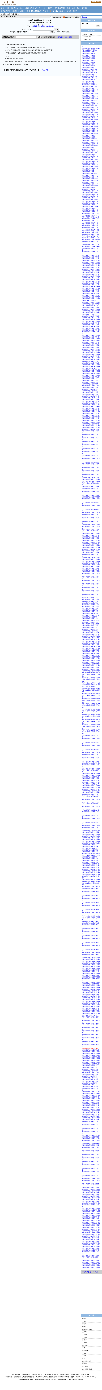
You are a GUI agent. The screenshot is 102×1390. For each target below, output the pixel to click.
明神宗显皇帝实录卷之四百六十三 (91, 996)
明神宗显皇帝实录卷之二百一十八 (91, 410)
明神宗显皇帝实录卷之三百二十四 (91, 639)
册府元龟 (84, 1340)
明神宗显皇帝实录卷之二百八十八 (91, 565)
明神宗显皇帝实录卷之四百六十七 (91, 1003)
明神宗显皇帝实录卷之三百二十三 (91, 638)
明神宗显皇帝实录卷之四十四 (90, 125)
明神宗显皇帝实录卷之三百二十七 (91, 645)
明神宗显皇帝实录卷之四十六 (90, 128)
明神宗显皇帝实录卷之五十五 (90, 144)
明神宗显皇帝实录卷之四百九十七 (91, 1060)
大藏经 (21, 11)
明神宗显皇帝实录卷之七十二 (90, 173)
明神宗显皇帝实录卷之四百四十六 (91, 965)
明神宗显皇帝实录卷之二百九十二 (91, 571)
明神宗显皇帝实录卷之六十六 (90, 163)
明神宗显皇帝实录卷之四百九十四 (91, 1055)
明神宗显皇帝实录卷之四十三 (90, 123)
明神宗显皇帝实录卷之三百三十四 (91, 657)
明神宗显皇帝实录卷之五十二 (90, 138)
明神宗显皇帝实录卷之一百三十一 (91, 274)
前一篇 (3, 16)
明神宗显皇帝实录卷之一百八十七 (91, 356)
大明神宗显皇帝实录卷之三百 (90, 598)
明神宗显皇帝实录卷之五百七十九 (91, 1234)
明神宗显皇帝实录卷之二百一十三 (91, 401)
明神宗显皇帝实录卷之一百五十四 (91, 312)
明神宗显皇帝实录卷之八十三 (90, 192)
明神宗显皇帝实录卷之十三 (89, 71)
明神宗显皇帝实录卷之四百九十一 (91, 1050)
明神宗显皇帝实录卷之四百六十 (90, 991)
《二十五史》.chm (87, 34)
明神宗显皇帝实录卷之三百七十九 (91, 792)
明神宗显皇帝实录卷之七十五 (90, 178)
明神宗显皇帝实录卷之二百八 (90, 392)
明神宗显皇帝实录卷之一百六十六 (91, 335)
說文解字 (84, 1364)
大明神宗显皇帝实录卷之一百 (90, 222)
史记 (83, 1358)
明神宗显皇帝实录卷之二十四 (90, 90)
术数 (43, 8)
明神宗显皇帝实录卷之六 (88, 58)
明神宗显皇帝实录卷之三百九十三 (91, 832)
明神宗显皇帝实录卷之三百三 (90, 603)
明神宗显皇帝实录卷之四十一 (90, 119)
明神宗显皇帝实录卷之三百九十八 (91, 841)
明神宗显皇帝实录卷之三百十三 (90, 620)
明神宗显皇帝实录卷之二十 (89, 83)
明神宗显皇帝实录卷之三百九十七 (91, 839)
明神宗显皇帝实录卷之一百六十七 (91, 337)
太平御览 (84, 1334)
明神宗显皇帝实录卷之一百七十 (90, 342)
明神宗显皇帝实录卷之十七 (89, 78)
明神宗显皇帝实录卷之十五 (89, 74)
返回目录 (8, 16)
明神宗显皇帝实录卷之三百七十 (90, 777)
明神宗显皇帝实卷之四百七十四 (90, 1015)
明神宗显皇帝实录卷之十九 (89, 81)
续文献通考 (85, 1345)
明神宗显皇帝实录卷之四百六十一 (91, 992)
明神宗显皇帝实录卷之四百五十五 (91, 982)
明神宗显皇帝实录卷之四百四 (90, 851)
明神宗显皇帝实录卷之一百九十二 (91, 365)
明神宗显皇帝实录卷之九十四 (90, 211)
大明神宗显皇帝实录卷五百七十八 (91, 1232)
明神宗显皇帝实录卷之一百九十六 (91, 371)
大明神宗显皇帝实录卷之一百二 (90, 225)
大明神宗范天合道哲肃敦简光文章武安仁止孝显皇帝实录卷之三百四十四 (91, 679)
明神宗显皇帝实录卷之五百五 (90, 1074)
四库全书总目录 (86, 1361)
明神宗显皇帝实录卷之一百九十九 (91, 377)
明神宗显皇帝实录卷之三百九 (90, 613)
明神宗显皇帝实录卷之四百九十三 (91, 1053)
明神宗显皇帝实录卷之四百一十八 (91, 879)
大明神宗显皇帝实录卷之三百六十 (91, 752)
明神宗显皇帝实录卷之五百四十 (90, 1145)
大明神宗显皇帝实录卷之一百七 (90, 234)
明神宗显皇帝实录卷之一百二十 (90, 255)
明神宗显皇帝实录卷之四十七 (90, 130)
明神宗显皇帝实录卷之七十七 (90, 182)
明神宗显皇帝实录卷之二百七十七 (91, 545)
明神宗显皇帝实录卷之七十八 (90, 184)
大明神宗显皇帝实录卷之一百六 (90, 232)
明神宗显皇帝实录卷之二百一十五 (91, 405)
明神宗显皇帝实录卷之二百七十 (90, 535)
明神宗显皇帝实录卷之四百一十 (90, 864)
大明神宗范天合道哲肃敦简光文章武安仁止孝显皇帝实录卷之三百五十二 (91, 721)
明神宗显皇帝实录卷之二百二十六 (91, 424)
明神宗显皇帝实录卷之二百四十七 (91, 479)
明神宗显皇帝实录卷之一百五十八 (91, 319)
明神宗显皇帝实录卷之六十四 (90, 159)
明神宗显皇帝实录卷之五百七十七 (91, 1231)
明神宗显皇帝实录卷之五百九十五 (91, 1265)
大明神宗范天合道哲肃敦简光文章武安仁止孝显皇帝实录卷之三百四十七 (91, 695)
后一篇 (14, 16)
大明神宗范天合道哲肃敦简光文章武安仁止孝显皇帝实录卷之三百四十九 (91, 705)
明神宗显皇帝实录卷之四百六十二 (91, 994)
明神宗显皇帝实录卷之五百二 (90, 1069)
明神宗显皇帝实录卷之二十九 (90, 98)
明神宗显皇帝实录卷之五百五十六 (91, 1192)
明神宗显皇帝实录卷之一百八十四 (91, 351)
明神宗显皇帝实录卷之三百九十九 (91, 843)
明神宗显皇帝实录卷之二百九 (90, 394)
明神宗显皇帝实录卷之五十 (89, 135)
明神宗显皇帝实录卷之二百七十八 (91, 547)
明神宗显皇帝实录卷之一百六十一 (91, 325)
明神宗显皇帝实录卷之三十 (89, 100)
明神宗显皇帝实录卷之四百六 (90, 857)
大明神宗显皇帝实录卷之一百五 (90, 231)
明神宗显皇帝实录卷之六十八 (90, 166)
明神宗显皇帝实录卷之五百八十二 (91, 1239)
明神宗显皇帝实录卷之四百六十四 (91, 998)
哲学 (56, 8)
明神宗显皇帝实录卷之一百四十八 (91, 302)
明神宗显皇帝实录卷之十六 (89, 76)
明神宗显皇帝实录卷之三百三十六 (91, 660)
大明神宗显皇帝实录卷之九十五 (90, 213)
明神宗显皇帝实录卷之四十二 (90, 121)
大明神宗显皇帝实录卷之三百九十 (91, 825)
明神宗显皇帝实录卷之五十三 (90, 140)
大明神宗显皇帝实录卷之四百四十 (91, 952)
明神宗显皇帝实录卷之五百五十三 (91, 1187)
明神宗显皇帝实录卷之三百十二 (90, 618)
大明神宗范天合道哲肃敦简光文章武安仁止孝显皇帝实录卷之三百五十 (91, 710)
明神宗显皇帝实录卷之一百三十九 (91, 288)
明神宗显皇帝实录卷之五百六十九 (91, 1217)
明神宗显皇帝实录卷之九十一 (90, 206)
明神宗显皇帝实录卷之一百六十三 (91, 328)
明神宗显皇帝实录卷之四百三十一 (91, 923)
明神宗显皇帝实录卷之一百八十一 (91, 345)
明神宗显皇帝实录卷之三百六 (90, 608)
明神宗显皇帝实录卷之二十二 (90, 86)
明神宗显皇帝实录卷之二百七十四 (91, 542)
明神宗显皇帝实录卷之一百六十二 (91, 326)
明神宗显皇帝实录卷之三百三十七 (91, 662)
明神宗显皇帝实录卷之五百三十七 (91, 1138)
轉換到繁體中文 (96, 2)
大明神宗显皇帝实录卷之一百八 (90, 236)
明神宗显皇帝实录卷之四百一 (90, 846)
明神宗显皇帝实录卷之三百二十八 (91, 646)
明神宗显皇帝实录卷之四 (88, 55)
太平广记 (84, 1332)
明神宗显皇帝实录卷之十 (88, 65)
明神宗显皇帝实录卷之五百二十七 (91, 1114)
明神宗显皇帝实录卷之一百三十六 (91, 283)
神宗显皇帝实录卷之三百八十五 (90, 810)
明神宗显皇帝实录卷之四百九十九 (91, 1064)
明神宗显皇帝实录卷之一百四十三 (91, 295)
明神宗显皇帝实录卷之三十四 (90, 107)
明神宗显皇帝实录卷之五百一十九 (91, 1100)
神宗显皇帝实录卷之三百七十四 (90, 784)
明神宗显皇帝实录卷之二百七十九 (91, 549)
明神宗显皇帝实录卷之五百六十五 (91, 1210)
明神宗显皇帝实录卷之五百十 (90, 1083)
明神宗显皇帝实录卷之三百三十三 (91, 655)
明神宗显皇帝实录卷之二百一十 (90, 396)
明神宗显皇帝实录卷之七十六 (90, 180)
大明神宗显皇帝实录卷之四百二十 (91, 886)
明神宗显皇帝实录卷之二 (88, 51)
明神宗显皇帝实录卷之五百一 (90, 1067)
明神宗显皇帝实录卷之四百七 (90, 858)
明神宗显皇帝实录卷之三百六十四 (91, 763)
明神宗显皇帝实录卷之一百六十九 (91, 340)
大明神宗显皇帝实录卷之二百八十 (91, 551)
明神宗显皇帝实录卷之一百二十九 (91, 271)
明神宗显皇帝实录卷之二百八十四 (91, 558)
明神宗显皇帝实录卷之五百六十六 (91, 1212)
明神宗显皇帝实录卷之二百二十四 (91, 420)
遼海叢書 (84, 8)
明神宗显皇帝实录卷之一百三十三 (91, 278)
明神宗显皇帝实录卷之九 (88, 64)
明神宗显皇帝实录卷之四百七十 (90, 1008)
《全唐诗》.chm (86, 39)
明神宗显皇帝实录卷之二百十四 (90, 403)
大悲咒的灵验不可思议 (90, 1272)
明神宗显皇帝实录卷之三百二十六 (91, 643)
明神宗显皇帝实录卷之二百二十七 (91, 425)
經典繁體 (62, 8)
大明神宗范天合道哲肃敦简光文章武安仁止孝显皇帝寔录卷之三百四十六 (91, 690)
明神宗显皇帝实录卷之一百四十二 (91, 293)
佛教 (68, 8)
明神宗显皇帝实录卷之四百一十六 (91, 874)
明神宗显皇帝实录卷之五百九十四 (91, 1264)
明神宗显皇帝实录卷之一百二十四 (91, 262)
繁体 (63, 11)
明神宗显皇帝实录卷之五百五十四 (91, 1189)
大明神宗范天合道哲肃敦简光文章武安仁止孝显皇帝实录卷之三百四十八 (91, 700)
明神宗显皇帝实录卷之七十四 (90, 177)
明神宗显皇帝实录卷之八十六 (90, 198)
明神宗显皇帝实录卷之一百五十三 (91, 311)
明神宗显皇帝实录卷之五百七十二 (91, 1222)
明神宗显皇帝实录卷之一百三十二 (91, 276)
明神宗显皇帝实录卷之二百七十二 (91, 538)
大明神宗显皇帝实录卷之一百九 (90, 238)
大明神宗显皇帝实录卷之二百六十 (91, 512)
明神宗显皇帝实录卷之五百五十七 (91, 1194)
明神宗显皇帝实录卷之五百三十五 (91, 1135)
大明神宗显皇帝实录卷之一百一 (90, 224)
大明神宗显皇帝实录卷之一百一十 (91, 239)
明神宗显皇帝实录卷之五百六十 (90, 1199)
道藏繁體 (14, 11)
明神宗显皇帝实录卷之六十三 (90, 158)
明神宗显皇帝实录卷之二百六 (90, 389)
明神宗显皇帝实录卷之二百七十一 (91, 537)
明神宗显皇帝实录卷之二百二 (90, 382)
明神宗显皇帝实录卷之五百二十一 (91, 1104)
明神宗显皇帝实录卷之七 (88, 60)
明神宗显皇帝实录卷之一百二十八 (91, 269)
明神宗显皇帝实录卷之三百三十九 (91, 665)
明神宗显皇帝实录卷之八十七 (90, 199)
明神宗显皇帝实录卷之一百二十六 (91, 265)
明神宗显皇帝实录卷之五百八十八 (91, 1250)
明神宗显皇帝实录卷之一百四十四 (91, 297)
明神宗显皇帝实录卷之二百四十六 (91, 478)
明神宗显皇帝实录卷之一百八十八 (91, 358)
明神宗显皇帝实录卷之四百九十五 (91, 1057)
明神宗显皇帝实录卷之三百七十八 (91, 791)
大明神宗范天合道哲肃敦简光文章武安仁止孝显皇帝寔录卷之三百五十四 (91, 731)
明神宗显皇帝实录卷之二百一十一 (91, 398)
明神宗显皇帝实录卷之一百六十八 (91, 338)
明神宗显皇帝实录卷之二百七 (90, 391)
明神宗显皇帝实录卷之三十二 (90, 104)
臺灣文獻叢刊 (5, 11)
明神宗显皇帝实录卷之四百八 (90, 860)
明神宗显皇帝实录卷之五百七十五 (91, 1227)
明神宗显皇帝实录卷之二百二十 (90, 413)
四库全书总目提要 (87, 1329)
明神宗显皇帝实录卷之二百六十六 (91, 525)
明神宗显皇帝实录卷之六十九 (90, 168)
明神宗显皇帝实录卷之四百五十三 (91, 977)
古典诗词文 (14, 8)
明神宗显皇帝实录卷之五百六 (90, 1076)
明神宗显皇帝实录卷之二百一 (90, 380)
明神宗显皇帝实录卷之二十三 (90, 88)
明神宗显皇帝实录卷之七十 (89, 170)
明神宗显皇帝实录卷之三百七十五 (91, 785)
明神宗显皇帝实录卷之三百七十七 (91, 789)
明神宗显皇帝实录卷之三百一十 (90, 615)
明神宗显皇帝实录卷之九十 (89, 205)
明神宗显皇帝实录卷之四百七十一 (91, 1010)
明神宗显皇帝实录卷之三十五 (90, 109)
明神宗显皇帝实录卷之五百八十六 (91, 1246)
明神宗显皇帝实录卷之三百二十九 (91, 648)
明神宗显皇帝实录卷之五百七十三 (91, 1224)
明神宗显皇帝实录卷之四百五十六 (91, 984)
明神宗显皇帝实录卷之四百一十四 (91, 871)
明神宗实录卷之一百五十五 (89, 314)
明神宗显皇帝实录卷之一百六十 (90, 323)
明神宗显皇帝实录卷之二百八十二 (91, 552)
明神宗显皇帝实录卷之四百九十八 (91, 1062)
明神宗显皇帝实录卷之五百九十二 (91, 1260)
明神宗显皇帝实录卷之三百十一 (90, 617)
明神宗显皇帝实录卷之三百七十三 (91, 782)
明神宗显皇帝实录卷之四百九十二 (91, 1052)
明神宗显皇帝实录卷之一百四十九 (91, 304)
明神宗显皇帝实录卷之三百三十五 (91, 658)
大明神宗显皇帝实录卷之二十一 (90, 85)
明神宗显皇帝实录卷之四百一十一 (91, 865)
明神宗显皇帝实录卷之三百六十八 (91, 773)
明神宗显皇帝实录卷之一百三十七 (91, 285)
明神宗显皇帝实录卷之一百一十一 (91, 245)
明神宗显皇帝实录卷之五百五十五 (91, 1191)
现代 (31, 8)
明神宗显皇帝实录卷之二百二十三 (91, 418)
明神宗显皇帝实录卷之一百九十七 (91, 373)
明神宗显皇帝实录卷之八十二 (90, 191)
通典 (83, 1348)
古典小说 (37, 8)
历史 (21, 8)
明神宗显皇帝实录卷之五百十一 (90, 1085)
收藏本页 (76, 17)
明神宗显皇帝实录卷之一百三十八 (91, 286)
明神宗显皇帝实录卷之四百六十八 (91, 1005)
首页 (2, 8)
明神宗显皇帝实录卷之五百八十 (90, 1236)
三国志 (84, 1356)
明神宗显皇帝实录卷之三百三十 (90, 650)
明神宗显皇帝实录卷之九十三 (90, 210)
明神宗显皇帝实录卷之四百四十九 (91, 970)
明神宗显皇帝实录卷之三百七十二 (91, 780)
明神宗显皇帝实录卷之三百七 (90, 610)
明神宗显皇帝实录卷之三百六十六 (91, 768)
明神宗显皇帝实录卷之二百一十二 (91, 399)
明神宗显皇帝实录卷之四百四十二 (91, 958)
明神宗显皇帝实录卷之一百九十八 (91, 375)
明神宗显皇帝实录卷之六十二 (90, 156)
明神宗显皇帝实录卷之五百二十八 (91, 1116)
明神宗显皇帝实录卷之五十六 (90, 145)
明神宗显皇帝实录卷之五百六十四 (91, 1208)
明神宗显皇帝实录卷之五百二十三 (91, 1107)
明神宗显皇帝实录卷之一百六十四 (91, 330)
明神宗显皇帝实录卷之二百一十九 (91, 411)
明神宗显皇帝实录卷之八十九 (90, 203)
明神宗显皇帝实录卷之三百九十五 (91, 836)
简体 (60, 11)
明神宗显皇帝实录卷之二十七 (90, 95)
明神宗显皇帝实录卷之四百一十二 (91, 867)
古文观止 (84, 1324)
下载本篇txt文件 (55, 17)
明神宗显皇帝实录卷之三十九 (90, 116)
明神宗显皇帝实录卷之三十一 (90, 102)
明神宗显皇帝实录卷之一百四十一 (91, 291)
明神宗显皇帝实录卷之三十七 (90, 112)
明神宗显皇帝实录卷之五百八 (90, 1079)
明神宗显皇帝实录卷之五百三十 (90, 1119)
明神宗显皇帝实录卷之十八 (89, 79)
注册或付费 (44, 70)
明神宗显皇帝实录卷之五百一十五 (91, 1093)
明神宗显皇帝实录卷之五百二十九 (91, 1118)
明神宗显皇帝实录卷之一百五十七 (91, 318)
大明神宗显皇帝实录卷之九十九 (90, 220)
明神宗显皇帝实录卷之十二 (89, 69)
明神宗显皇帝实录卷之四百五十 (90, 971)
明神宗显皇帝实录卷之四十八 (90, 131)
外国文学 (50, 8)
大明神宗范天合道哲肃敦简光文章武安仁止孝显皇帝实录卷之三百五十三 (91, 726)
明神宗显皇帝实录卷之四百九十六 (91, 1058)
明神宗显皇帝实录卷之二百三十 (90, 429)
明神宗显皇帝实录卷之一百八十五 (91, 352)
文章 (73, 8)
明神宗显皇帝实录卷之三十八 (90, 114)
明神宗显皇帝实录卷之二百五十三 (91, 495)
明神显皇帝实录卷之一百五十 (90, 305)
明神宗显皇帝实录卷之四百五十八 (91, 987)
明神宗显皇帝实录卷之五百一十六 (91, 1095)
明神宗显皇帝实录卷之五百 (89, 1065)
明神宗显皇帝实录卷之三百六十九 (91, 775)
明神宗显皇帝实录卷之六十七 (90, 165)
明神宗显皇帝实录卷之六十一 (90, 154)
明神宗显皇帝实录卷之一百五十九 (91, 321)
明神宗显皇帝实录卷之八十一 (90, 189)
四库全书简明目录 (87, 1369)
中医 (27, 11)
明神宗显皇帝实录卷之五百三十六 (91, 1137)
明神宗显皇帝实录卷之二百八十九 (91, 566)
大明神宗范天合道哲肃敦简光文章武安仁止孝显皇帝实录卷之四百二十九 (91, 917)
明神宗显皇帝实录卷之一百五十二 (91, 309)
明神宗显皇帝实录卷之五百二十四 (91, 1109)
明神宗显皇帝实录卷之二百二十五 (91, 422)
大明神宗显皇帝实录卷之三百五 (90, 606)
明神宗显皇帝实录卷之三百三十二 (91, 653)
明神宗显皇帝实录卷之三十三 (90, 105)
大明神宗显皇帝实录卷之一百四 (90, 229)
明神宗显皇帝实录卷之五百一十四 (91, 1092)
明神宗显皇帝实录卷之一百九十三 (91, 366)
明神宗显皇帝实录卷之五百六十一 (91, 1201)
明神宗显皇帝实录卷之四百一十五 (91, 872)
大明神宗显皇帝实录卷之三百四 (90, 605)
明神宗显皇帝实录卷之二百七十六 (91, 544)
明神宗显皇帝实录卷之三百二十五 (91, 641)
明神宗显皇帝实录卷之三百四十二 (91, 671)
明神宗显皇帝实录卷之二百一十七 (91, 408)
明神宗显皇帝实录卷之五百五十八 (91, 1196)
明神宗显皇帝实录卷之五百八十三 (91, 1241)
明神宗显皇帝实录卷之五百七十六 (91, 1229)
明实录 (69, 11)
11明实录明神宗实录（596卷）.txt (43, 26)
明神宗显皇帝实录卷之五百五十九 (91, 1198)
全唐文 (84, 1353)
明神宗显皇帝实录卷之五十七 (90, 147)
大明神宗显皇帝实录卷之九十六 (90, 215)
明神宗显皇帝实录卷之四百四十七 (91, 966)
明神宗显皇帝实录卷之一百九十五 (91, 370)
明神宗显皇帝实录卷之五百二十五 (91, 1111)
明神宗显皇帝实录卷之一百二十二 (91, 258)
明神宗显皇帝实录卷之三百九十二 (91, 831)
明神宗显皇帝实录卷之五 (88, 57)
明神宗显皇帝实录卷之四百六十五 (91, 999)
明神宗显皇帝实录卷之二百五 (90, 387)
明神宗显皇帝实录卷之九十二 (90, 208)
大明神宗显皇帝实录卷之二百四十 (91, 462)
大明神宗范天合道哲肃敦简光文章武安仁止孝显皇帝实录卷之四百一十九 (91, 883)
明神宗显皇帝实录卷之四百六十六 (91, 1001)
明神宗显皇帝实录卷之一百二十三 (91, 260)
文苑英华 (84, 1337)
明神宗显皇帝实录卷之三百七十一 (91, 778)
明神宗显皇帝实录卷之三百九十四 (91, 834)
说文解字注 (85, 1366)
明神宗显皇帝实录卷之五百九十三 (91, 1262)
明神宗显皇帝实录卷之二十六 (90, 93)
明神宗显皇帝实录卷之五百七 (90, 1078)
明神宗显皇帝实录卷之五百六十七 (91, 1213)
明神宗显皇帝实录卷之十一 (89, 67)
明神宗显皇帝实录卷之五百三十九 (91, 1144)
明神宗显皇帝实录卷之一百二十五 (91, 264)
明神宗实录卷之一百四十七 (89, 300)
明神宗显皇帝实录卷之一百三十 (90, 272)
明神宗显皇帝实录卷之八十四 (90, 194)
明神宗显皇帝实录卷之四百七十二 (91, 1011)
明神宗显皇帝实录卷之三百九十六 (91, 838)
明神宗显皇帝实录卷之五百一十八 (91, 1098)
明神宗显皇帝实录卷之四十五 (90, 126)
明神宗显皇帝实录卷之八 (88, 62)
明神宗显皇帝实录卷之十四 (89, 72)
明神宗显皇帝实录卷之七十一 (90, 171)
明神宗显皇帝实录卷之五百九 (90, 1081)
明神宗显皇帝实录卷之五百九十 (90, 1255)
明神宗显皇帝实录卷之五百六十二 (91, 1203)
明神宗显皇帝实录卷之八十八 (90, 201)
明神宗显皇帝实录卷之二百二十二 (91, 417)
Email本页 (67, 17)
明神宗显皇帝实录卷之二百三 (90, 384)
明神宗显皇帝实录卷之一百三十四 (91, 279)
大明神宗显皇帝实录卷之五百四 (90, 1072)
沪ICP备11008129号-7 (78, 1379)
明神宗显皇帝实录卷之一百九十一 (91, 363)
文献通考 (84, 1342)
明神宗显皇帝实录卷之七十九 (90, 185)
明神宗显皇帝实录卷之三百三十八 (91, 664)
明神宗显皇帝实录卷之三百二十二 (91, 636)
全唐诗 (84, 1326)
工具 (78, 8)
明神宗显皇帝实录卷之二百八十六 (91, 561)
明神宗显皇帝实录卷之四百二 (90, 848)
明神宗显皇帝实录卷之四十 (89, 118)
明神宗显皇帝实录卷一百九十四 (90, 368)
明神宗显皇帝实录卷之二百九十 (90, 568)
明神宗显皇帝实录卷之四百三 (90, 850)
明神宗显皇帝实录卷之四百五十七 (91, 985)
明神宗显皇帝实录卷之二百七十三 (91, 540)
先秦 (7, 8)
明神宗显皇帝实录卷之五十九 (90, 151)
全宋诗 (84, 1318)
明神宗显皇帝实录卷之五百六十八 (91, 1215)
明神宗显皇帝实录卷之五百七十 (90, 1218)
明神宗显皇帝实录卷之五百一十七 (91, 1097)
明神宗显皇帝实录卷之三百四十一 (91, 669)
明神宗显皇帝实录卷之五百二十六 (91, 1112)
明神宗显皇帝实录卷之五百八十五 (91, 1245)
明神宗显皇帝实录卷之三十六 (90, 111)
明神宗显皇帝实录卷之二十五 (90, 91)
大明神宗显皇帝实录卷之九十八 (90, 218)
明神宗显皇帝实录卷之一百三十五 (91, 281)
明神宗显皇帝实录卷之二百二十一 (91, 415)
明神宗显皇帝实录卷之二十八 (90, 97)
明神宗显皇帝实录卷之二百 (89, 378)
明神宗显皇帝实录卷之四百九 (90, 862)
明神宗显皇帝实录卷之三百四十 (90, 667)
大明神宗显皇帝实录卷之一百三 (90, 227)
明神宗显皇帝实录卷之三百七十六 (91, 787)
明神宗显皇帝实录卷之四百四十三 (91, 959)
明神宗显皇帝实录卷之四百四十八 (91, 968)
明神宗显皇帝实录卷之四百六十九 (91, 1006)
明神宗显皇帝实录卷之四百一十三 (91, 869)
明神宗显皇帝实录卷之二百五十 (90, 486)
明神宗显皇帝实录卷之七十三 (90, 175)
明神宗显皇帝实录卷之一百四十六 (91, 298)
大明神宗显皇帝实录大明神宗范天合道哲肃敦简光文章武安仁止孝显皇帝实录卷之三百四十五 (91, 684)
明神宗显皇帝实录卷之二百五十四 (91, 497)
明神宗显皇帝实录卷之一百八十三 (91, 349)
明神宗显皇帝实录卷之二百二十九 (91, 427)
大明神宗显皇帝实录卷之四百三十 (91, 921)
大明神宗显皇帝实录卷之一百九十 (91, 361)
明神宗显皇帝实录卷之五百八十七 (91, 1248)
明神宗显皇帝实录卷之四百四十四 (91, 961)
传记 (26, 8)
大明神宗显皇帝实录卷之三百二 (90, 601)
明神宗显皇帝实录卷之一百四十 (90, 290)
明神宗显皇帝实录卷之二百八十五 (91, 559)
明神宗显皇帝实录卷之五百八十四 (91, 1243)
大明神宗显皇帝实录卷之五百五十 (91, 1178)
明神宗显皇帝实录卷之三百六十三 (91, 761)
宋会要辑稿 (85, 1350)
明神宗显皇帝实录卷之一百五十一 (91, 307)
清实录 (75, 11)
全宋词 (84, 1321)
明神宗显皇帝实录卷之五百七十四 (91, 1225)
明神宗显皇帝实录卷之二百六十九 (91, 533)
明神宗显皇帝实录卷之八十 (89, 187)
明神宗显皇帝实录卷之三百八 (90, 611)
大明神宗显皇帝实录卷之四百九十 (91, 1048)
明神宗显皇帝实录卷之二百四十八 (91, 481)
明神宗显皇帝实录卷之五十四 (90, 142)
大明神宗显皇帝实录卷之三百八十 (91, 794)
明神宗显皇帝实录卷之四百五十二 (91, 975)
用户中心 (84, 17)
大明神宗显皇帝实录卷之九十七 (90, 217)
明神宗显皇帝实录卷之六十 (89, 152)
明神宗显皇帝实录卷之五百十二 (90, 1086)
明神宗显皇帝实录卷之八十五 (90, 196)
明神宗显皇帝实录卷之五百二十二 (91, 1105)
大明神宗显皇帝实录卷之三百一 (90, 599)
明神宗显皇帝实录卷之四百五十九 (91, 989)
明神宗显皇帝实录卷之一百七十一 (91, 344)
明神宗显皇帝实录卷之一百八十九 (91, 359)
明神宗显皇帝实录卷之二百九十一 (91, 570)
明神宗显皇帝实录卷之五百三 (90, 1071)
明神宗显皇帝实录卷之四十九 (90, 133)
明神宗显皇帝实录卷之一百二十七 (91, 267)
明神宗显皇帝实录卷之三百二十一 (91, 634)
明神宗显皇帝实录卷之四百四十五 (91, 963)
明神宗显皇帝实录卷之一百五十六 (91, 316)
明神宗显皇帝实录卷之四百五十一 (91, 973)
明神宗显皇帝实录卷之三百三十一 (91, 651)
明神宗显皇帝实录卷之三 (88, 53)
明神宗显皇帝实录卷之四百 (89, 845)
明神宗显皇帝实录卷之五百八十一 (91, 1238)
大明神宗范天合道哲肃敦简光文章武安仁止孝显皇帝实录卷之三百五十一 (91, 716)
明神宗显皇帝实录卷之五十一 (90, 137)
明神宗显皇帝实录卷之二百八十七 (91, 563)
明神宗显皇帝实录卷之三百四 (90, 622)
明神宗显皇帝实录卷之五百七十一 (91, 1220)
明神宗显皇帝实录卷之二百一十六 (91, 406)
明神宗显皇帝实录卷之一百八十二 (91, 347)
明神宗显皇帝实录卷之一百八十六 (91, 354)
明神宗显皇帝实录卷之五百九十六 (91, 1267)
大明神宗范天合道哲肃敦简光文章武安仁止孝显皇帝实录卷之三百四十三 (91, 674)
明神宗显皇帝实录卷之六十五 (90, 161)
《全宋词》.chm (86, 37)
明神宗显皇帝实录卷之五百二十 (90, 1102)
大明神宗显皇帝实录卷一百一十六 (91, 246)
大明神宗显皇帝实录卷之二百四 (90, 385)
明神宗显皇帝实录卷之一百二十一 (91, 257)
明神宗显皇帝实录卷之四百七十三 (91, 1013)
